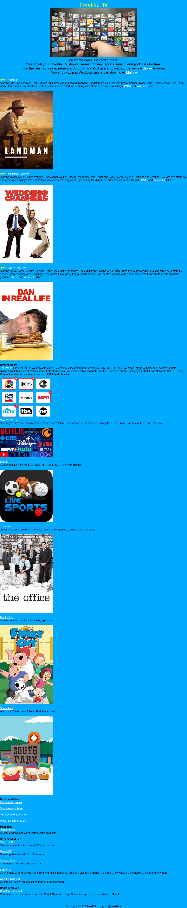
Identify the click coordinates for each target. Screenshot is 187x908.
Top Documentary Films (14, 814)
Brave (147, 68)
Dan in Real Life (16, 267)
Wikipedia (142, 86)
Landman (12, 80)
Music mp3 (6, 842)
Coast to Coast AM (11, 891)
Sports (4, 461)
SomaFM (5, 869)
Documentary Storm (11, 808)
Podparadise (7, 829)
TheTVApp (6, 368)
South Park (6, 708)
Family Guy (6, 617)
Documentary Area (11, 802)
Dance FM (6, 851)
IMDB (127, 86)
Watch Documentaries (13, 820)
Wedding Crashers (18, 174)
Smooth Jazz (7, 860)
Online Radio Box (10, 878)
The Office (6, 526)
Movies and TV (9, 420)
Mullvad (132, 72)
